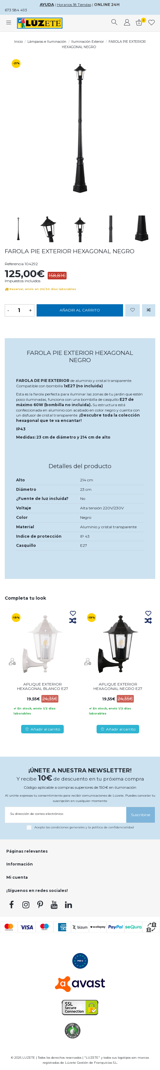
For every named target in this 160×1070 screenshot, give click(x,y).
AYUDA (47, 4)
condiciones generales (68, 827)
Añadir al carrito (80, 310)
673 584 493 (16, 10)
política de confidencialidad (113, 827)
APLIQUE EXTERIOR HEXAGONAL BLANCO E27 (42, 686)
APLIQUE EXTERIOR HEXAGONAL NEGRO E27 (117, 686)
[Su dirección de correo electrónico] (65, 814)
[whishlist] (151, 23)
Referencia (14, 263)
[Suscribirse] (140, 814)
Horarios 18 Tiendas (74, 4)
